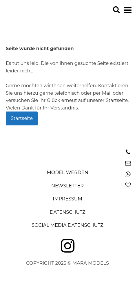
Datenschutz (67, 212)
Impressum (67, 199)
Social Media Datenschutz (67, 225)
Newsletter (67, 186)
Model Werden (67, 172)
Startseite (22, 118)
